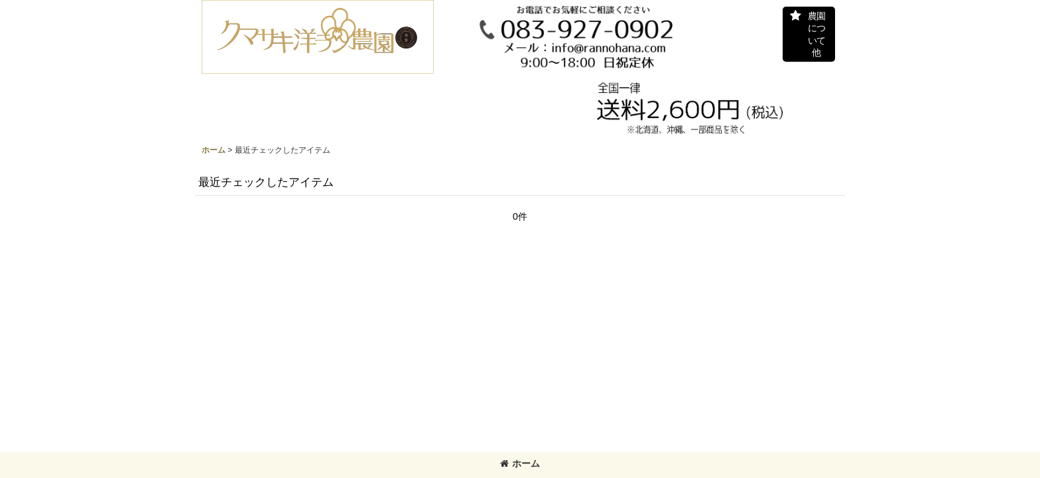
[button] (809, 34)
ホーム (520, 463)
